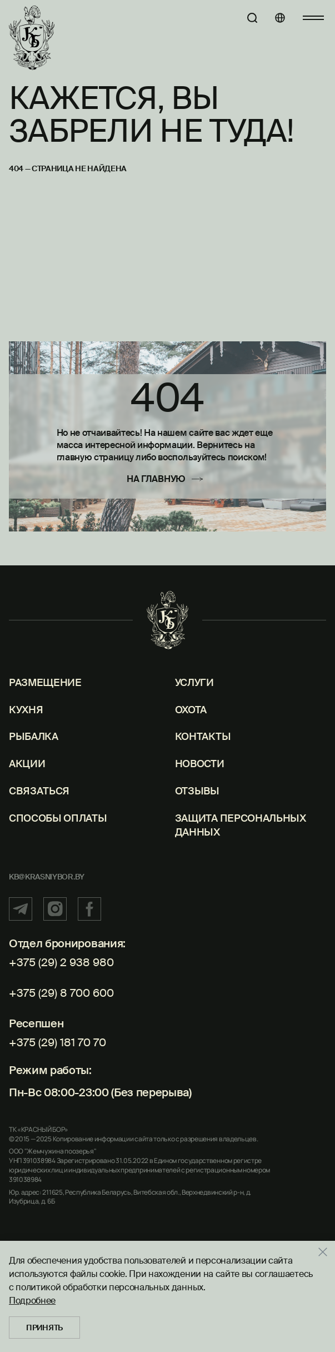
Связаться (39, 791)
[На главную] (167, 478)
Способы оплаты (58, 818)
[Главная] (31, 38)
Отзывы (197, 791)
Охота (191, 710)
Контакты (203, 736)
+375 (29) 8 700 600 (61, 993)
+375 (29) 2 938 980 (61, 962)
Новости (199, 764)
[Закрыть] (326, 1252)
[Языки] (280, 18)
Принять (44, 1328)
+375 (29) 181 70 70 (57, 1042)
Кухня (26, 710)
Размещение (45, 682)
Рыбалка (33, 736)
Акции (27, 764)
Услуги (194, 682)
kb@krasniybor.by (46, 877)
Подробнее (32, 1300)
